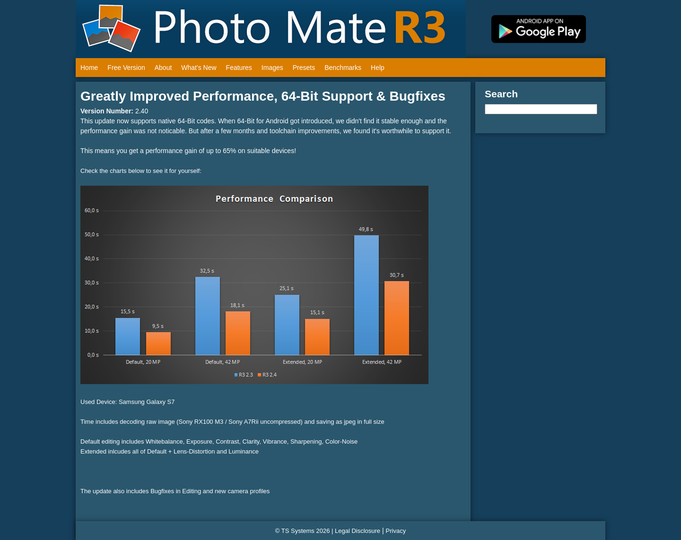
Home (89, 67)
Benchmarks (342, 67)
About (163, 67)
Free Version (126, 67)
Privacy (396, 530)
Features (239, 67)
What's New (198, 67)
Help (377, 67)
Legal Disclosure (357, 530)
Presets (304, 67)
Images (272, 67)
